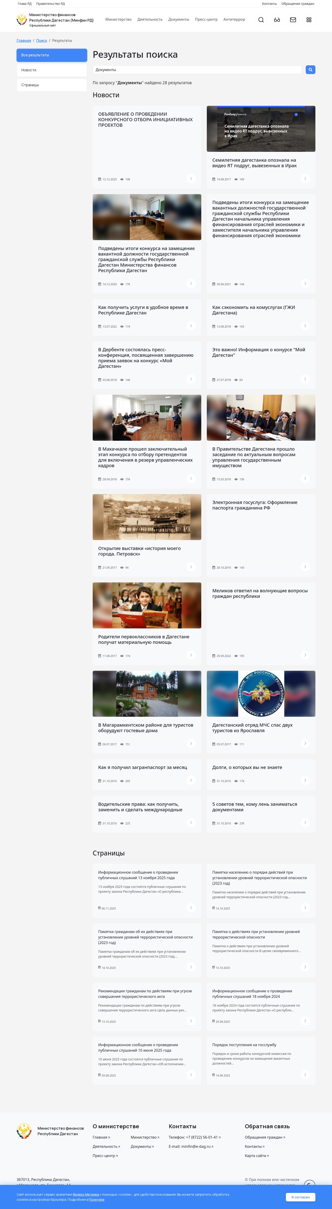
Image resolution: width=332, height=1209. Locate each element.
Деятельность (150, 19)
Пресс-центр (206, 19)
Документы (178, 19)
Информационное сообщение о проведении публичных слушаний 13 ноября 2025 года (138, 875)
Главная (24, 40)
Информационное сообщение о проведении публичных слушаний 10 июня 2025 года (138, 1047)
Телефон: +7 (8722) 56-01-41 (195, 1137)
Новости (28, 70)
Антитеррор (234, 19)
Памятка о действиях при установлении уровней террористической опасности (256, 934)
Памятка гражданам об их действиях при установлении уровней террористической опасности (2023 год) (145, 937)
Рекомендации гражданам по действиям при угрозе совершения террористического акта (145, 993)
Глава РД (25, 3)
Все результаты (35, 55)
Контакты (269, 3)
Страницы (30, 85)
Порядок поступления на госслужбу (244, 1044)
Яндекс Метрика (86, 1195)
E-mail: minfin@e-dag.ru (191, 1146)
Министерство (118, 19)
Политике (97, 1199)
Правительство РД (50, 3)
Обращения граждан (298, 3)
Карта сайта (257, 1155)
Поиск (41, 40)
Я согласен (300, 1197)
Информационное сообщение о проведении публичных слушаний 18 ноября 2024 (252, 993)
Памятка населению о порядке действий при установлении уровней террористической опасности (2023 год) (259, 878)
